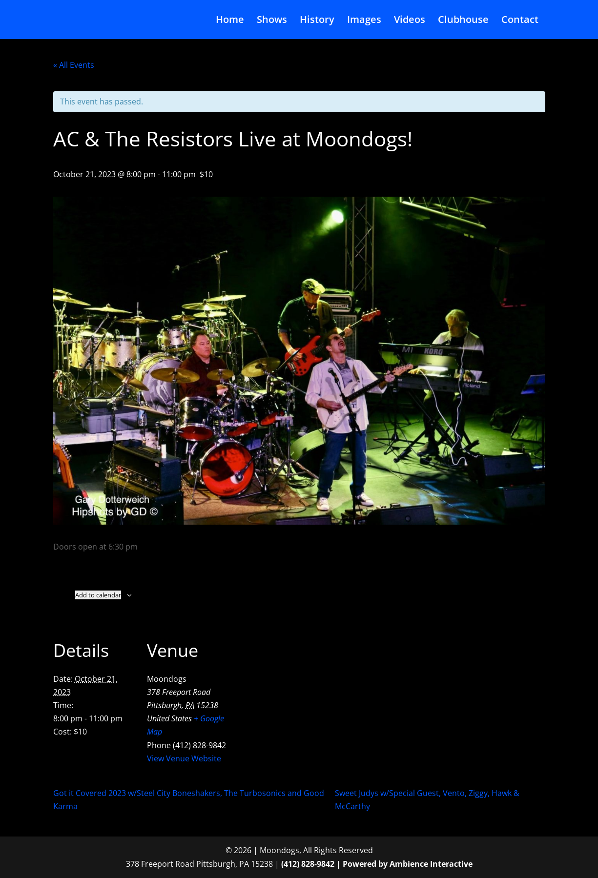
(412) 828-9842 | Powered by (335, 863)
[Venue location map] (292, 689)
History (317, 21)
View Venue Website (184, 758)
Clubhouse (463, 21)
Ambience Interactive (431, 863)
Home (230, 21)
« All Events (73, 65)
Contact (519, 21)
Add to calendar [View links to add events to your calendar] (98, 595)
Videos (409, 21)
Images (364, 21)
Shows (272, 21)
